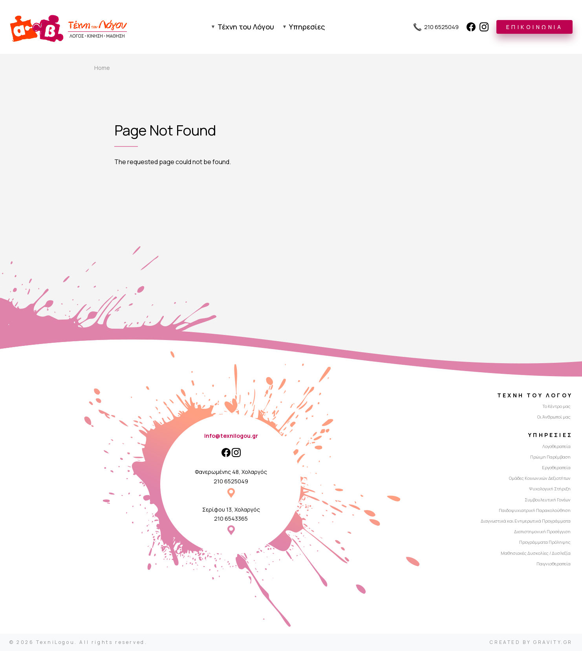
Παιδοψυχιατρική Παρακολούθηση (535, 510)
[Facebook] (471, 26)
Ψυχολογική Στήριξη (550, 489)
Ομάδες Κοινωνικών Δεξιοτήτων (540, 478)
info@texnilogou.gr (231, 435)
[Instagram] (484, 26)
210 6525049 (231, 481)
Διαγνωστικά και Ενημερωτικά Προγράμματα (526, 521)
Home (102, 67)
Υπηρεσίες (307, 26)
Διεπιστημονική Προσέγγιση (542, 531)
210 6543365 (231, 518)
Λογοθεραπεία (556, 446)
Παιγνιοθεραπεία (553, 564)
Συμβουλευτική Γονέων (548, 500)
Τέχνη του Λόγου (246, 26)
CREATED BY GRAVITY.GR (531, 642)
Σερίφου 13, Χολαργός (231, 509)
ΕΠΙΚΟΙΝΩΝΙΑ (534, 27)
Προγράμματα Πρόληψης (545, 542)
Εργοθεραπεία (556, 467)
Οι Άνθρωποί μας (554, 417)
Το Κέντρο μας (556, 406)
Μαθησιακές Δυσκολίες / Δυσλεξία (536, 553)
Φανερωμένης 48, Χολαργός (231, 471)
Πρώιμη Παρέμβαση (550, 457)
